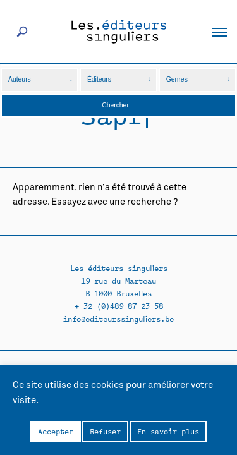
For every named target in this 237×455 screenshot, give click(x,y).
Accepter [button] (55, 431)
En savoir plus (168, 431)
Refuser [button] (105, 431)
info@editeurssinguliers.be (118, 318)
